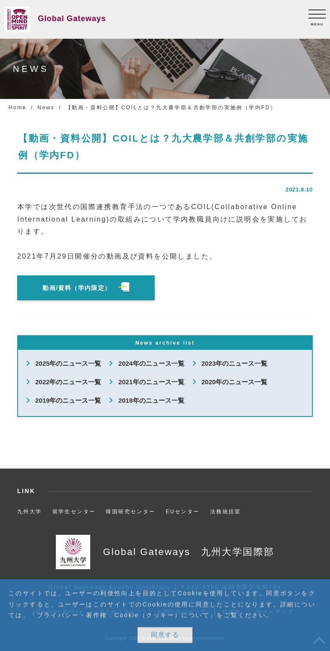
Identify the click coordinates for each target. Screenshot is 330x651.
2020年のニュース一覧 (234, 382)
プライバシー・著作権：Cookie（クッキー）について (123, 615)
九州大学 (29, 512)
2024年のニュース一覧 (151, 363)
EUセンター (183, 512)
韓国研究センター (130, 512)
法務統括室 (225, 512)
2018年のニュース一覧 (151, 400)
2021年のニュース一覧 (151, 382)
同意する (165, 635)
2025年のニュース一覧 (68, 363)
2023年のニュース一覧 (234, 363)
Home (18, 108)
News (46, 108)
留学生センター (74, 512)
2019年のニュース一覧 (68, 400)
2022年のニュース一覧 (68, 382)
